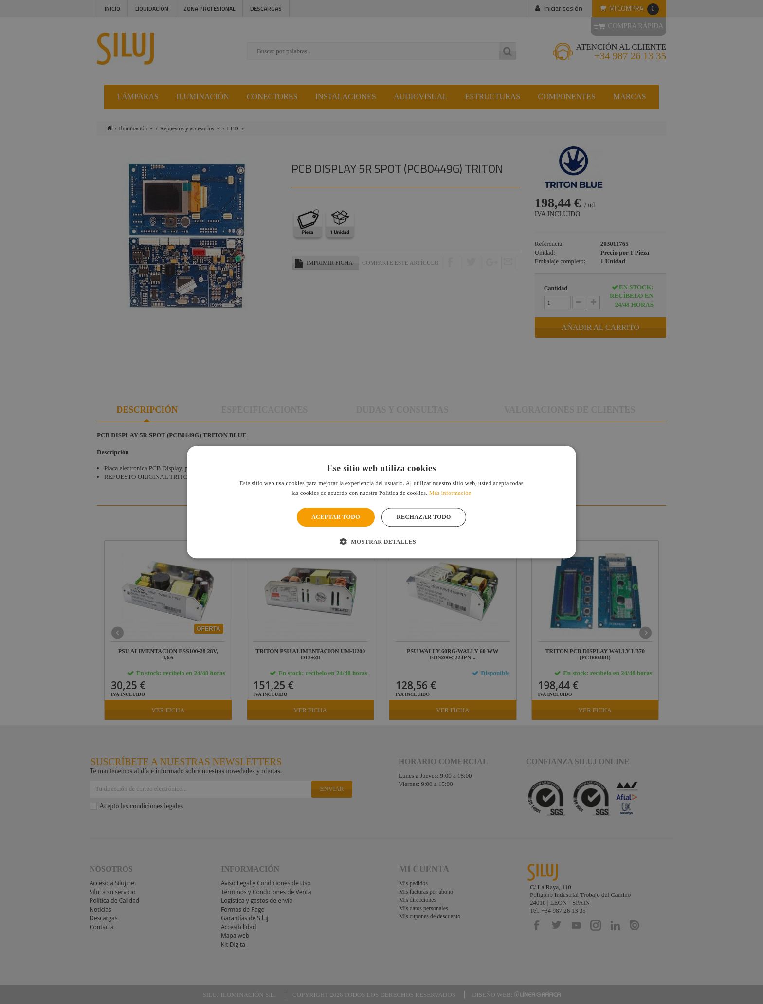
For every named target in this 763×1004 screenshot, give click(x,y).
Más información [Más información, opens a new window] (450, 493)
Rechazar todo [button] (424, 517)
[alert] (381, 502)
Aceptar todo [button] (335, 517)
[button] (381, 541)
